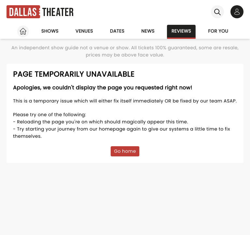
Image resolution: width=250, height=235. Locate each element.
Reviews (181, 31)
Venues (84, 31)
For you (218, 31)
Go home (125, 151)
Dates (117, 31)
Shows (50, 31)
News (148, 31)
